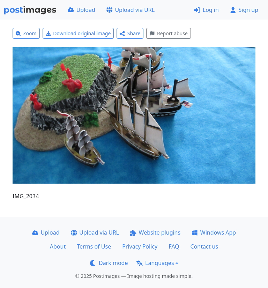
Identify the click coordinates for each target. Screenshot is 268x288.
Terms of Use (94, 246)
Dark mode (109, 263)
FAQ (174, 246)
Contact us (204, 246)
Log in (206, 10)
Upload (81, 10)
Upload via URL (130, 10)
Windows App (214, 232)
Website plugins (155, 232)
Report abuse (168, 33)
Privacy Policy (139, 246)
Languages (155, 263)
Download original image (78, 33)
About (58, 246)
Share (130, 33)
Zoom (26, 33)
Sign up (244, 10)
